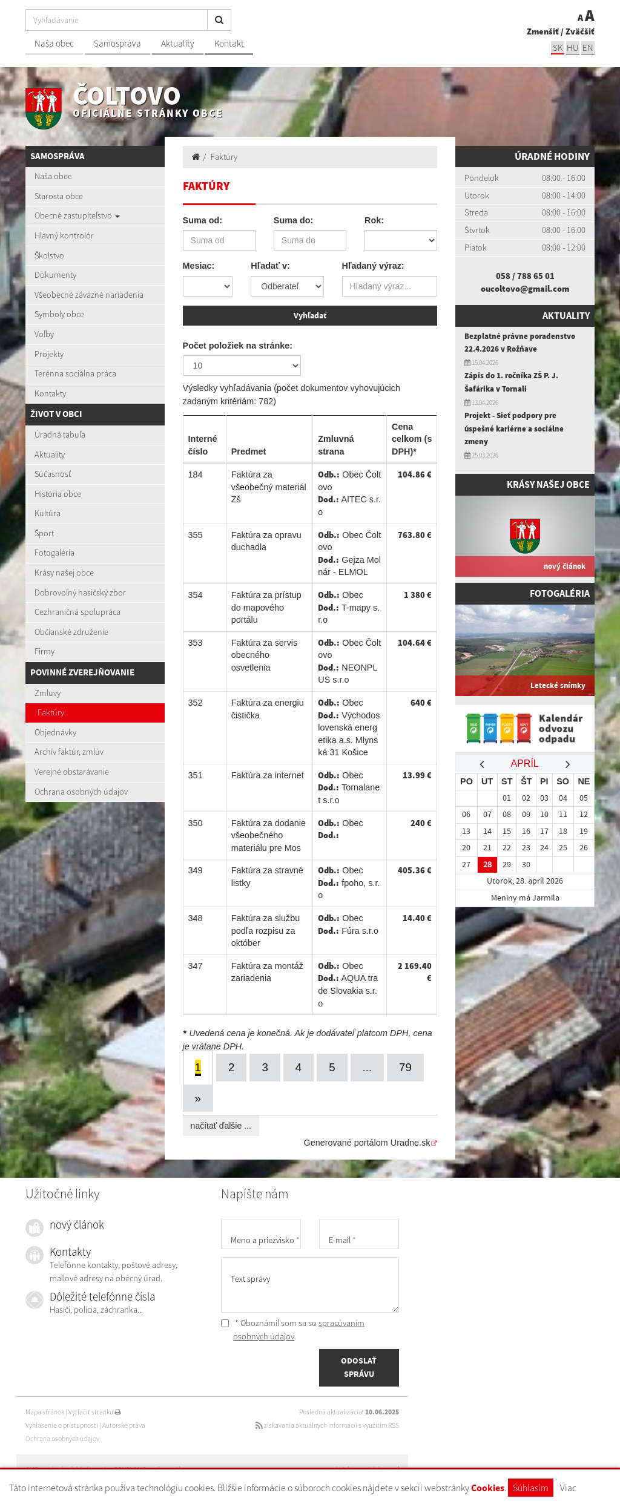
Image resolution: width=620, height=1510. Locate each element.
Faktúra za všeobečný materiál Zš (268, 486)
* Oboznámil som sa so (292, 1328)
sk (557, 47)
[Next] (198, 1097)
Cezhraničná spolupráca (77, 611)
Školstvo (49, 255)
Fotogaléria (54, 552)
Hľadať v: (270, 266)
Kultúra (48, 513)
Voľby (44, 334)
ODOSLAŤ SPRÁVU (359, 1366)
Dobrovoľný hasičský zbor (80, 592)
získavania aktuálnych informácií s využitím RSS (327, 1423)
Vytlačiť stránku (94, 1411)
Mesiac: (199, 266)
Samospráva (117, 43)
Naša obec (54, 43)
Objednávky (55, 732)
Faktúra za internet (267, 774)
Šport (44, 533)
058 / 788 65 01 (525, 276)
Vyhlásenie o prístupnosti (61, 1423)
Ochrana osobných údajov (81, 791)
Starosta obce (59, 196)
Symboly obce (59, 314)
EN (587, 47)
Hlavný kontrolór (64, 235)
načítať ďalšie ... (221, 1124)
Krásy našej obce (64, 572)
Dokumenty (55, 274)
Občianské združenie (71, 631)
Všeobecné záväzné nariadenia (89, 294)
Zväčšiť (580, 31)
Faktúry (51, 712)
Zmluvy (48, 693)
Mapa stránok (44, 1411)
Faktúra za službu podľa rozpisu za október (265, 929)
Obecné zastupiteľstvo (77, 215)
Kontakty (50, 393)
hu (573, 47)
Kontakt (229, 43)
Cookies (487, 1488)
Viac (568, 1488)
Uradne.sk (410, 1141)
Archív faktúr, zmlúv (69, 751)
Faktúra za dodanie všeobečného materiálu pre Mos (268, 834)
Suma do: (294, 220)
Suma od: (203, 220)
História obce (58, 493)
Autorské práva (123, 1423)
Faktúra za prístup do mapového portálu (266, 606)
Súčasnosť (53, 473)
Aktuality (177, 43)
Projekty (49, 354)
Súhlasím (531, 1488)
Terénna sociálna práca (75, 373)
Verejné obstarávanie (72, 771)
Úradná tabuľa (60, 434)
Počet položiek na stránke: (238, 344)
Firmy (44, 651)
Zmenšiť (543, 31)
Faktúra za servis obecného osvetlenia (264, 654)
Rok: (374, 220)
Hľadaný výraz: (373, 266)
